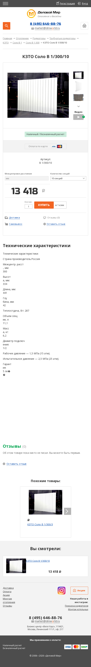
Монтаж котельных (78, 609)
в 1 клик (59, 205)
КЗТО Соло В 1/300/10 (38, 560)
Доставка (8, 588)
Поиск (6, 26)
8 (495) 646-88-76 (45, 24)
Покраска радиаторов (76, 605)
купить (44, 205)
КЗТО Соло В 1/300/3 (40, 524)
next (78, 106)
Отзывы (7, 605)
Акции (6, 595)
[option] (45, 566)
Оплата (7, 591)
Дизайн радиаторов (61, 590)
